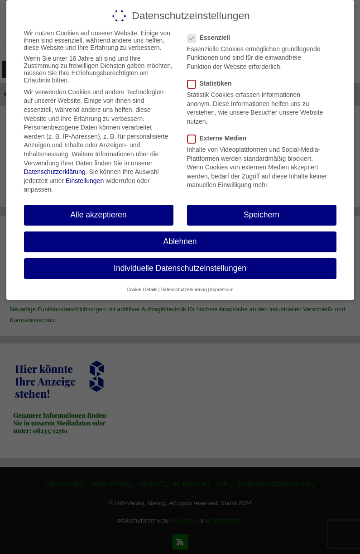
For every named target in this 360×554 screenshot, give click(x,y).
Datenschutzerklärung (55, 171)
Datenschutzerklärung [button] (184, 289)
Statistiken (213, 83)
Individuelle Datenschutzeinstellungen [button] (180, 268)
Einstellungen (85, 180)
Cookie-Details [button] (142, 289)
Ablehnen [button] (180, 241)
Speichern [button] (261, 214)
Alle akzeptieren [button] (98, 214)
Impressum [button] (221, 289)
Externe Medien (220, 138)
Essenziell (212, 37)
